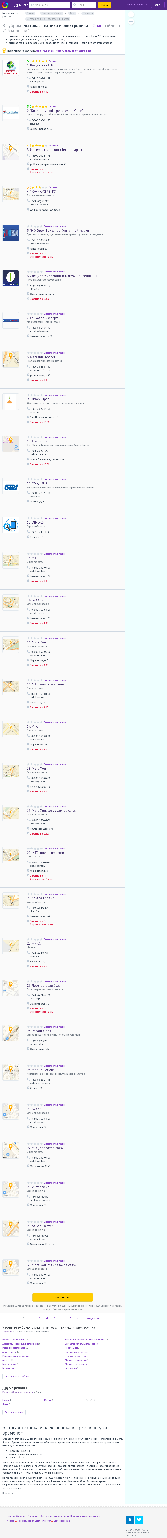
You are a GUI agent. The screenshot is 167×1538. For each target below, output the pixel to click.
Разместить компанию (136, 4)
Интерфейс (38, 1187)
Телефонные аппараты (76, 1352)
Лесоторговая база (44, 985)
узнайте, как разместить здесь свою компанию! (63, 50)
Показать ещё (62, 1297)
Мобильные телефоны (13, 1339)
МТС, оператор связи (45, 684)
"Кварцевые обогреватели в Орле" (55, 110)
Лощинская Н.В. (40, 65)
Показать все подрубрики (17, 1376)
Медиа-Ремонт (41, 1070)
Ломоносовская (62, 1520)
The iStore (37, 441)
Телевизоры (71, 1368)
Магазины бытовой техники (15, 1356)
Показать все (8, 1493)
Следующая (93, 1318)
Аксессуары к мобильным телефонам (20, 1343)
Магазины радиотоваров (77, 1364)
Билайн (35, 600)
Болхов (5, 1400)
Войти (158, 4)
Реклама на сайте (36, 1516)
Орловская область (22, 1392)
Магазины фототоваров (13, 1347)
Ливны (5, 1404)
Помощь (11, 1516)
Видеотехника (9, 1364)
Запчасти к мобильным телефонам (81, 1343)
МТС (32, 558)
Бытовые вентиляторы (75, 1356)
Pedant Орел (39, 1031)
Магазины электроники (76, 1360)
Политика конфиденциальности (85, 1516)
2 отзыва (53, 61)
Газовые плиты (9, 1368)
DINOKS (35, 522)
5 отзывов (53, 145)
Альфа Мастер (40, 1226)
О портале (21, 1516)
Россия (6, 1392)
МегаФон (36, 642)
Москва (10, 1520)
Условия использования (57, 1516)
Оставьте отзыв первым (55, 226)
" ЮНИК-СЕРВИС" (41, 191)
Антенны (6, 1360)
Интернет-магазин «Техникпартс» (55, 149)
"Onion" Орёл (38, 399)
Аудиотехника (9, 1352)
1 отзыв (52, 106)
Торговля (7, 1331)
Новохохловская (26, 1520)
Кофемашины (71, 1347)
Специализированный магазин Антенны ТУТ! (63, 276)
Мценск (47, 1400)
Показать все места (14, 1412)
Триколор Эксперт (42, 318)
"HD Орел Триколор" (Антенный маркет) (59, 230)
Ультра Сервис (40, 898)
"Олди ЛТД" (38, 483)
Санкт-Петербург (43, 1520)
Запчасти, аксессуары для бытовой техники (86, 1339)
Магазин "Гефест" (41, 357)
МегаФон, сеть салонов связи (52, 810)
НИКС (34, 943)
